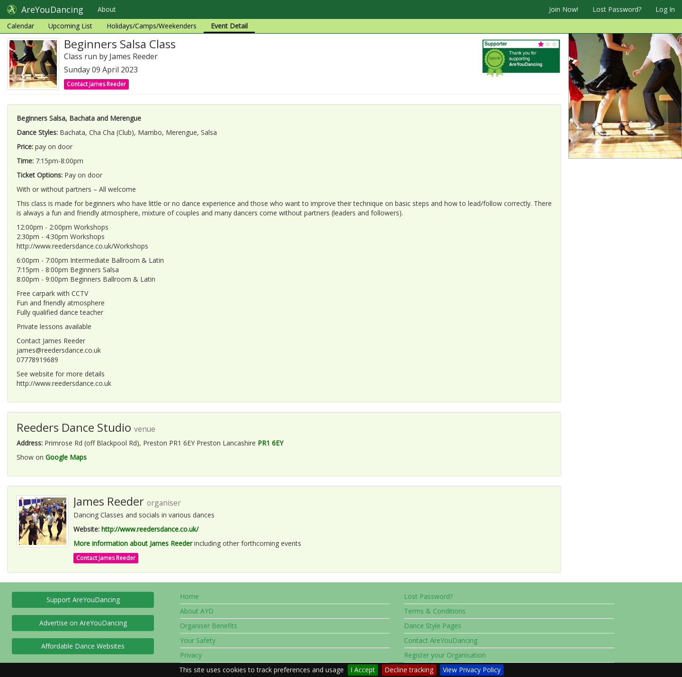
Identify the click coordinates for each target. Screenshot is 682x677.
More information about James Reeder (132, 543)
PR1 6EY (270, 442)
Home (189, 596)
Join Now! (563, 9)
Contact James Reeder (96, 84)
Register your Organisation (445, 654)
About (107, 9)
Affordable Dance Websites (83, 645)
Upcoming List (70, 25)
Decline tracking (409, 669)
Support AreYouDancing (83, 599)
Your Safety (197, 640)
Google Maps (66, 457)
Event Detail (229, 25)
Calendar (20, 25)
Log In (665, 9)
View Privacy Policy (472, 669)
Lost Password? (616, 9)
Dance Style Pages (432, 625)
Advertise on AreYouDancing (83, 622)
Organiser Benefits (208, 625)
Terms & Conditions (435, 610)
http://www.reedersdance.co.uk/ (149, 529)
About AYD (197, 610)
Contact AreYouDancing (440, 640)
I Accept (362, 669)
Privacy (191, 654)
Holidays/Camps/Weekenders (152, 25)
